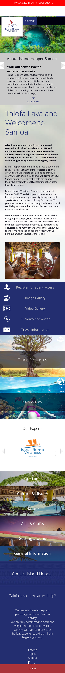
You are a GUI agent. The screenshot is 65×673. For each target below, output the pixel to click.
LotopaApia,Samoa (32, 654)
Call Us (32, 668)
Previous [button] (5, 56)
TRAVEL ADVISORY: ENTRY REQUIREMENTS (32, 2)
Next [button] (61, 452)
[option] (32, 60)
